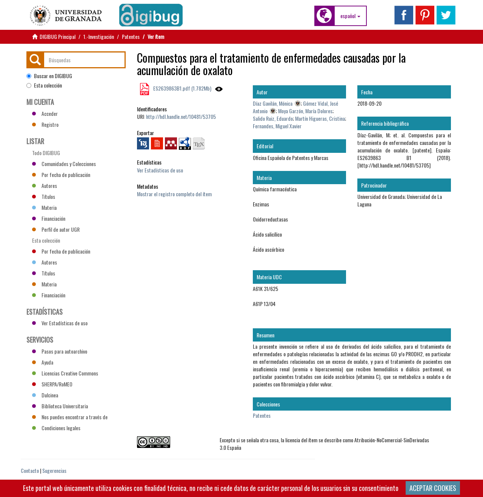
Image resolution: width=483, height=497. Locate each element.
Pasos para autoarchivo (59, 351)
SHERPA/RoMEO (52, 384)
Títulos (43, 196)
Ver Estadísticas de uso (160, 170)
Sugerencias (54, 470)
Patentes (131, 36)
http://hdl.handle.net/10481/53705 (181, 116)
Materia (44, 207)
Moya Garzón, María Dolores (305, 111)
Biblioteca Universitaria (60, 406)
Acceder (45, 113)
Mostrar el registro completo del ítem (174, 194)
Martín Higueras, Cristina (320, 118)
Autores (44, 185)
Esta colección (44, 85)
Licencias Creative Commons (65, 373)
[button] (350, 16)
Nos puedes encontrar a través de (70, 417)
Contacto (30, 470)
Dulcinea (45, 395)
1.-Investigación (98, 36)
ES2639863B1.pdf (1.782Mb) (181, 88)
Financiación (48, 218)
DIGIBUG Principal (57, 36)
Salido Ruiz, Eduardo (273, 118)
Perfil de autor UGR (56, 229)
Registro (45, 124)
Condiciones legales (56, 428)
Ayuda (42, 362)
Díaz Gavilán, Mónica (272, 103)
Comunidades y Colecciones (64, 164)
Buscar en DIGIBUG (49, 76)
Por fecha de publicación (61, 174)
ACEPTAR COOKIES (432, 488)
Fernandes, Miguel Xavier (277, 126)
